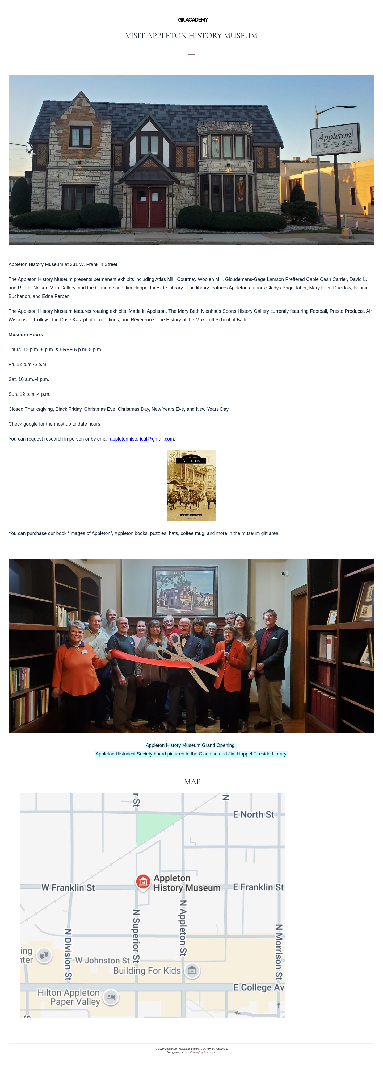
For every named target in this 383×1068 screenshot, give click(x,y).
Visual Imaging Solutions (200, 1052)
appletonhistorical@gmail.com (142, 439)
